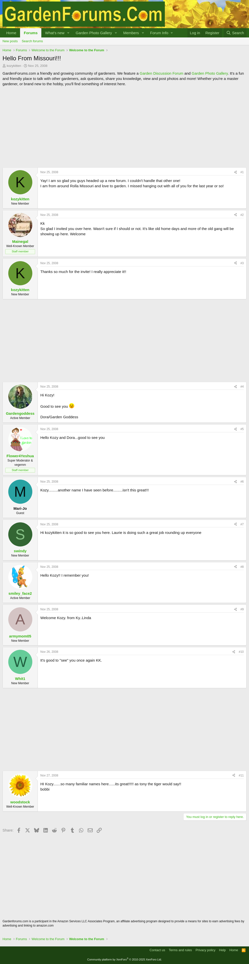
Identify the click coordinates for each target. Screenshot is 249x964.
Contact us (157, 950)
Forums (31, 33)
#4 (242, 386)
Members (131, 33)
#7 (242, 524)
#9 (242, 609)
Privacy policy (205, 950)
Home (11, 33)
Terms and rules (180, 950)
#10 (241, 652)
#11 (241, 775)
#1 (242, 172)
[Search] (235, 32)
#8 (242, 567)
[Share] (235, 172)
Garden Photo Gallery (94, 33)
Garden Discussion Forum (161, 73)
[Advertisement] (124, 127)
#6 (242, 481)
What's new (54, 33)
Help (222, 950)
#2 (242, 215)
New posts (10, 41)
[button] (68, 32)
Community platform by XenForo (124, 959)
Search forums (32, 41)
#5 (242, 429)
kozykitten (14, 66)
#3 (242, 263)
